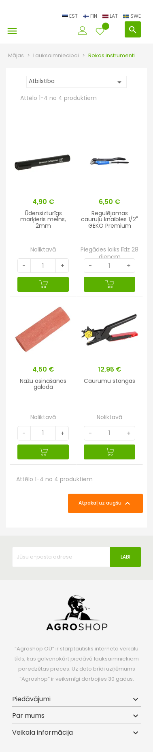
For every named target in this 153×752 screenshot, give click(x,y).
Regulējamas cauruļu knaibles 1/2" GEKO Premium (109, 219)
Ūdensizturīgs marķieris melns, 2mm (43, 219)
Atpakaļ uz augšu (105, 503)
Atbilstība (76, 82)
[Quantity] (43, 265)
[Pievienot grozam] (43, 284)
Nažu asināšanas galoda (43, 384)
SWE (132, 15)
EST (70, 15)
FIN (90, 15)
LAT (110, 15)
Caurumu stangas (109, 381)
